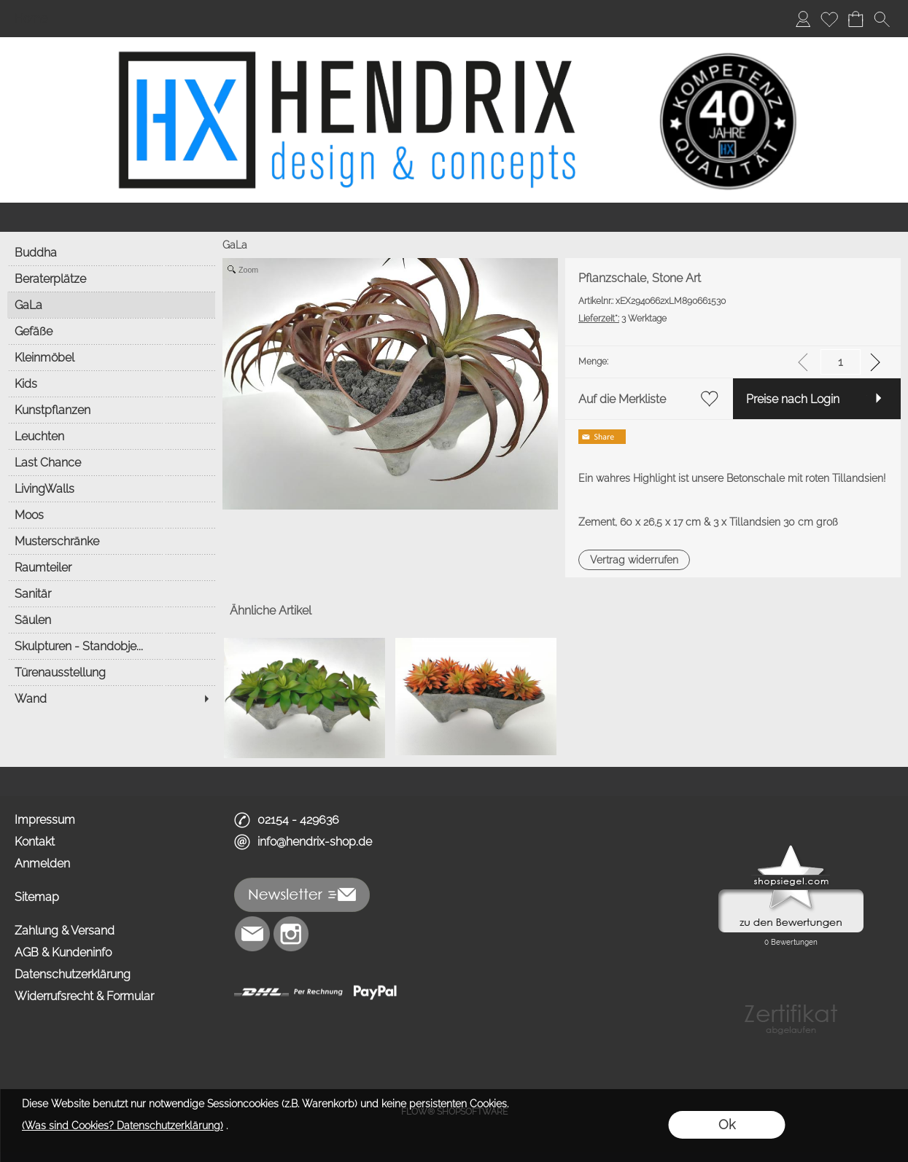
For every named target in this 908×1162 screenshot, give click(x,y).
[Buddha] (111, 252)
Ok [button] (726, 1124)
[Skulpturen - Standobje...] (111, 646)
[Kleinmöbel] (111, 357)
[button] (881, 18)
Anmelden (42, 863)
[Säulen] (111, 620)
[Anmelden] (802, 18)
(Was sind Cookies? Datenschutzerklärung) (122, 1125)
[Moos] (111, 515)
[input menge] (840, 362)
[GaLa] (111, 305)
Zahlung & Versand (65, 930)
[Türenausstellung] (111, 672)
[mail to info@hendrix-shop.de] (252, 934)
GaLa (234, 245)
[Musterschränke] (111, 541)
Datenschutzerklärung (73, 974)
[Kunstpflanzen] (111, 410)
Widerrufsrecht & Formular (84, 996)
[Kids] (111, 383)
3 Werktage (622, 318)
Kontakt (35, 842)
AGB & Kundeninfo (63, 952)
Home (31, 19)
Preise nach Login (792, 399)
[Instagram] (291, 934)
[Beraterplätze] (111, 278)
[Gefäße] (111, 331)
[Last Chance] (111, 462)
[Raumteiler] (111, 567)
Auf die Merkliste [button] (622, 399)
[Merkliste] (829, 18)
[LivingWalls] (111, 488)
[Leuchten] (111, 436)
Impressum (45, 820)
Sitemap (37, 897)
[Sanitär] (111, 593)
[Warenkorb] (855, 18)
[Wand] (111, 698)
